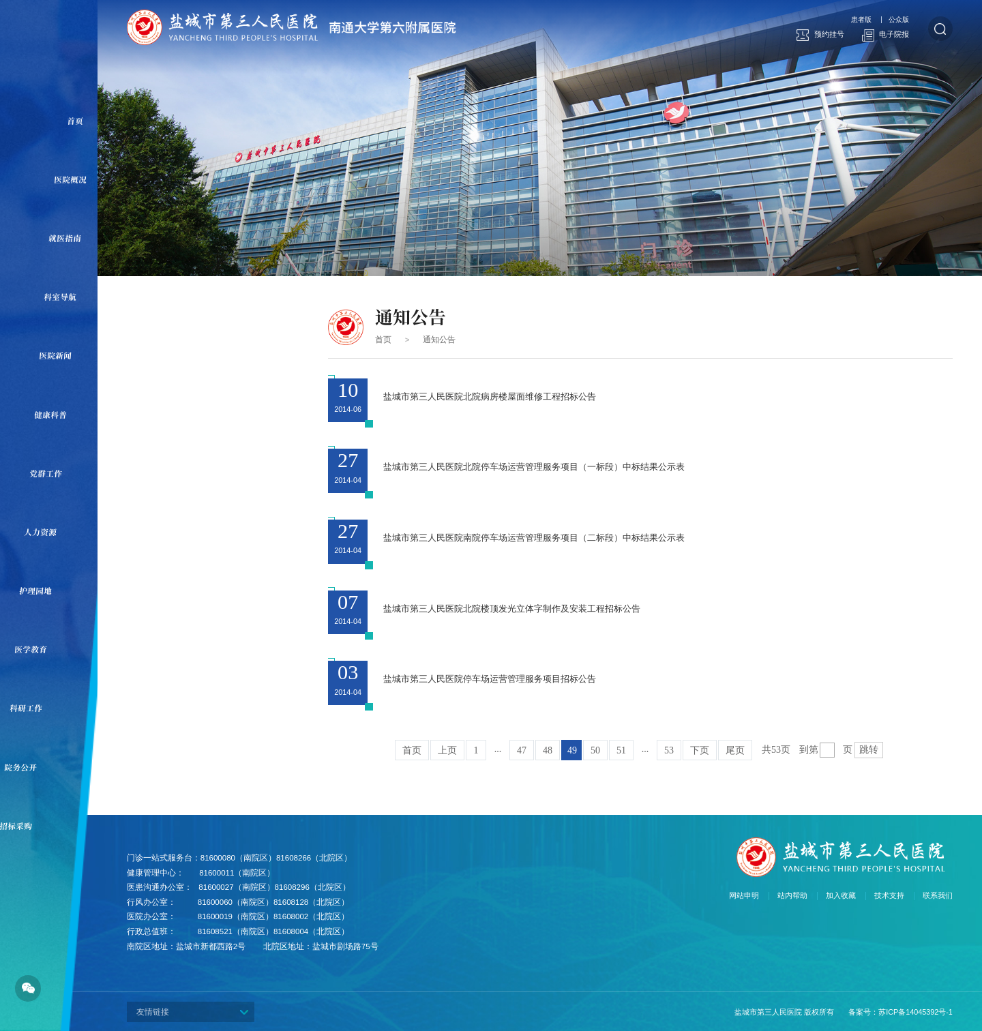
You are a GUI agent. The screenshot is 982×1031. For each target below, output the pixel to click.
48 (547, 750)
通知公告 (439, 339)
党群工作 (46, 473)
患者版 (861, 19)
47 (521, 750)
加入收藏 (841, 895)
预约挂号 (820, 35)
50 (595, 750)
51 (621, 750)
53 (669, 750)
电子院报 (886, 35)
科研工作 (26, 707)
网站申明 (744, 895)
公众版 (899, 19)
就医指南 (66, 238)
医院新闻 (55, 355)
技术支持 (889, 895)
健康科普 (51, 414)
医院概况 (70, 179)
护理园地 (36, 590)
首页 (75, 120)
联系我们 (938, 895)
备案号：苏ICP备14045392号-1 (900, 1012)
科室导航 (60, 296)
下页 (699, 750)
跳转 (868, 750)
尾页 (735, 750)
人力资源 (40, 531)
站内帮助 (792, 895)
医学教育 (31, 649)
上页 (447, 750)
